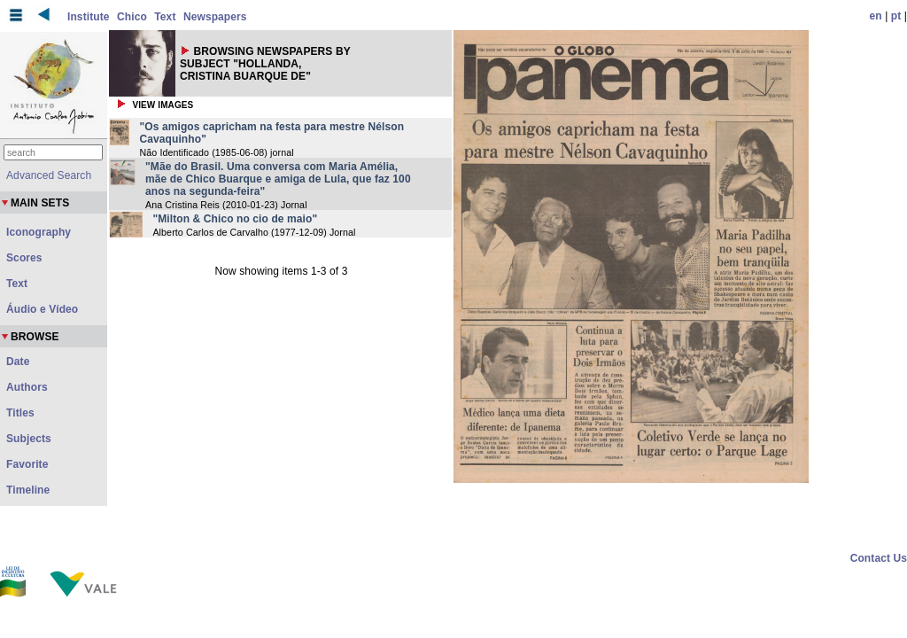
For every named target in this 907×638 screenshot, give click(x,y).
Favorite (27, 464)
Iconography (38, 232)
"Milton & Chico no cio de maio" (234, 219)
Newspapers (215, 17)
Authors (27, 387)
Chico (132, 17)
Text (164, 17)
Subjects (28, 438)
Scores (24, 258)
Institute (88, 17)
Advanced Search (48, 175)
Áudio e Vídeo (42, 309)
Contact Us (878, 558)
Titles (20, 413)
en (876, 16)
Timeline (28, 490)
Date (17, 361)
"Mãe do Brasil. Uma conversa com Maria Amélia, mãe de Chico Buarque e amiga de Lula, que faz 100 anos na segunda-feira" (278, 179)
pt (896, 16)
